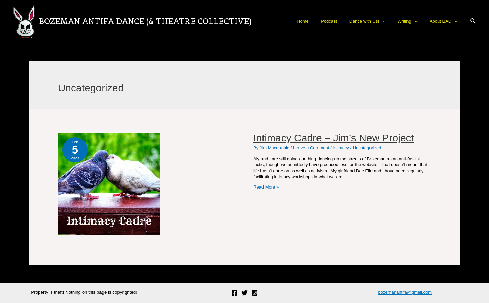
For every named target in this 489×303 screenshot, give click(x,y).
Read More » (266, 187)
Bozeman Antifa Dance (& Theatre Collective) (145, 21)
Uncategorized (367, 147)
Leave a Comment (311, 147)
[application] (391, 21)
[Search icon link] (473, 21)
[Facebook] (234, 293)
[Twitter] (244, 293)
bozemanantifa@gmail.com (405, 292)
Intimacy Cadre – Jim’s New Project (333, 137)
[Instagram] (255, 293)
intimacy (341, 147)
